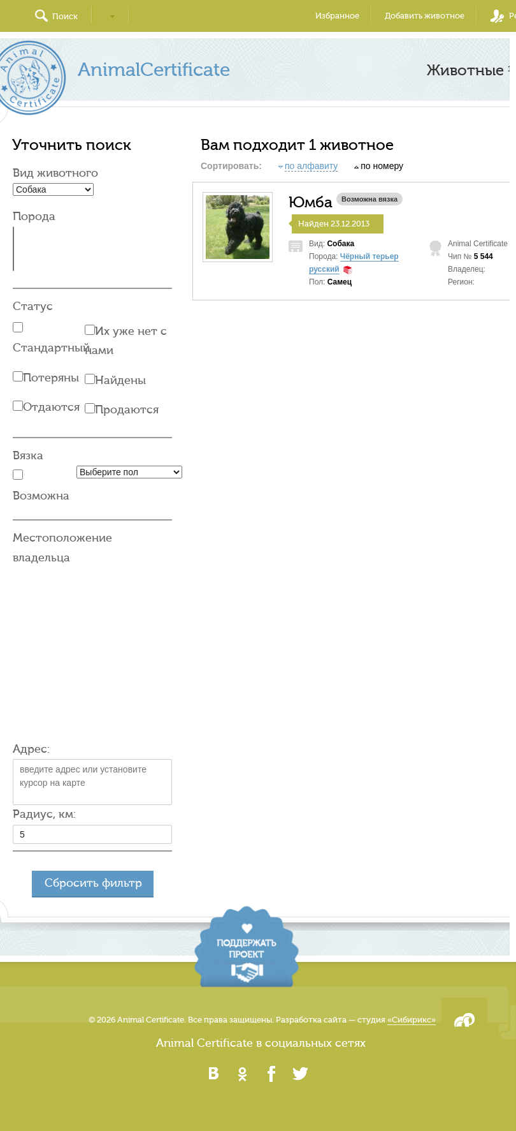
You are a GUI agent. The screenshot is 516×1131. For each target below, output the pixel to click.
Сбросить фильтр (93, 883)
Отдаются (51, 407)
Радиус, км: (44, 814)
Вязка (28, 455)
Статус (33, 306)
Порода (34, 216)
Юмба (311, 203)
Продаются (127, 410)
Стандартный (51, 348)
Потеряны (51, 378)
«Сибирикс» (411, 1019)
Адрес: (31, 749)
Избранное (337, 15)
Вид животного (55, 173)
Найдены (120, 380)
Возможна (41, 496)
